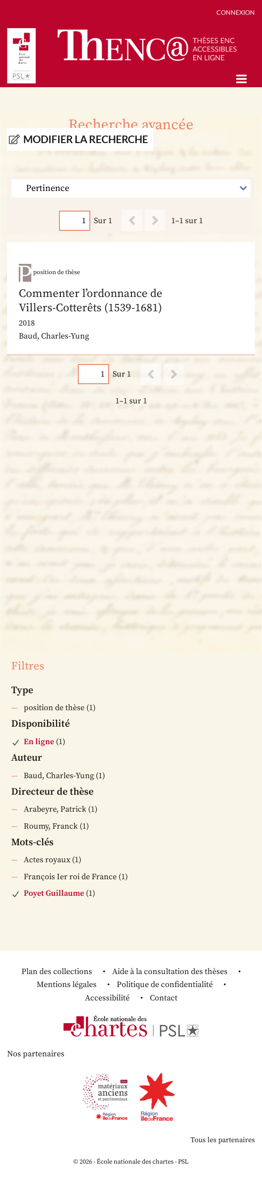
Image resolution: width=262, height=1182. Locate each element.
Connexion (235, 12)
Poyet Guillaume (54, 893)
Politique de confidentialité (165, 984)
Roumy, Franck (51, 826)
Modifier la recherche (85, 139)
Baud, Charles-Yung (59, 776)
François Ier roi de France (70, 877)
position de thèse (54, 708)
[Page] (74, 221)
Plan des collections (56, 971)
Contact (163, 998)
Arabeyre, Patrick (55, 809)
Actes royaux (47, 860)
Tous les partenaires (222, 1139)
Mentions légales (67, 984)
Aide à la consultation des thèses (170, 971)
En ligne (39, 742)
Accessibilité (107, 998)
